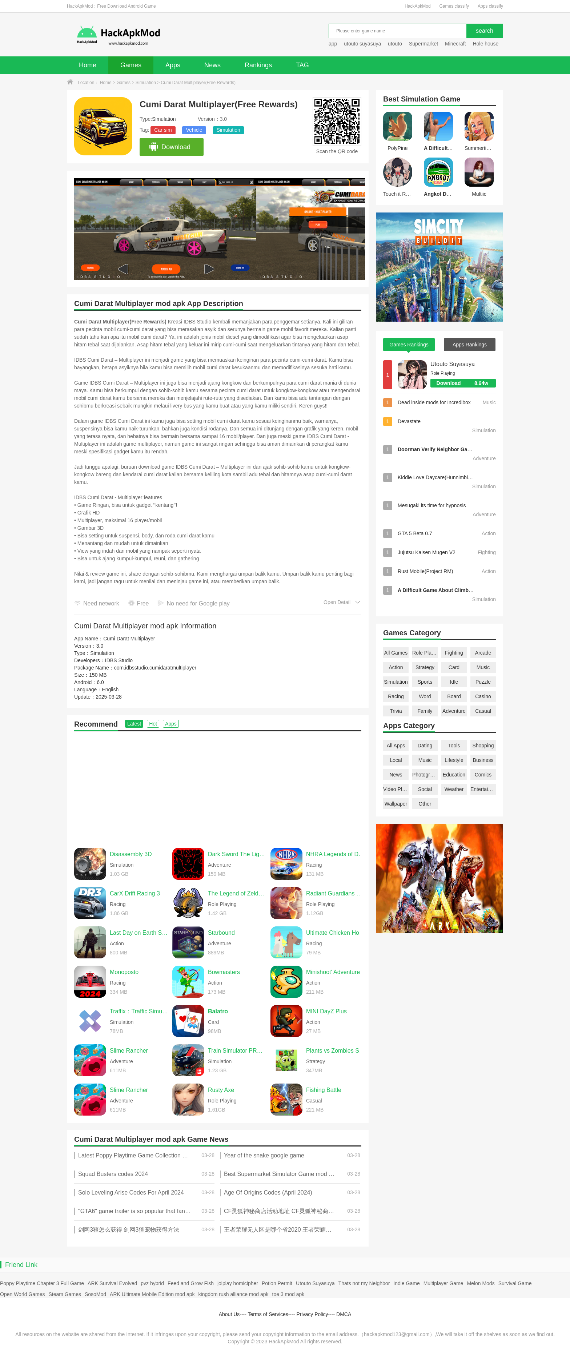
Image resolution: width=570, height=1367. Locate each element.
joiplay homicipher (237, 1283)
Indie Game (406, 1283)
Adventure (454, 711)
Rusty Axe (221, 1090)
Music (483, 667)
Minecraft (455, 44)
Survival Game (515, 1283)
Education (454, 775)
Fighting (454, 653)
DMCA (343, 1314)
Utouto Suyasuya (452, 364)
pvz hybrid (152, 1283)
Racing (396, 696)
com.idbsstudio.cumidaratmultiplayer (155, 668)
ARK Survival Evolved (112, 1283)
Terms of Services (268, 1314)
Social (425, 789)
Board (454, 696)
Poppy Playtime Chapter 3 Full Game (42, 1283)
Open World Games (22, 1294)
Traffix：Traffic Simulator (139, 1011)
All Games (396, 653)
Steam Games (64, 1294)
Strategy (425, 667)
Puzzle (483, 682)
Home (87, 65)
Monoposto (124, 972)
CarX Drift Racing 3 (135, 893)
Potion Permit (277, 1283)
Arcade (483, 653)
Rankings (258, 65)
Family (424, 711)
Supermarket (423, 44)
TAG (302, 65)
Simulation (146, 82)
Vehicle (194, 130)
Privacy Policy (312, 1314)
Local (396, 760)
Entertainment (483, 789)
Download (169, 147)
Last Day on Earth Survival (139, 933)
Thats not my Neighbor (364, 1283)
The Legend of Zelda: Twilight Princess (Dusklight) (237, 893)
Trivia (396, 711)
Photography (425, 775)
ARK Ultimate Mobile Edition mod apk (152, 1294)
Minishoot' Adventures (334, 972)
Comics (483, 775)
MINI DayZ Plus (326, 1011)
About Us (229, 1314)
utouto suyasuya (362, 44)
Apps (172, 65)
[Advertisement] (217, 786)
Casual (483, 711)
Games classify (454, 6)
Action (396, 667)
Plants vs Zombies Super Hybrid (335, 1051)
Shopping (483, 745)
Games (130, 65)
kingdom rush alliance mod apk (233, 1294)
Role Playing (425, 653)
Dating (425, 745)
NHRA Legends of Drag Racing (335, 854)
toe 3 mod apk (288, 1294)
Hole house (486, 44)
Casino (483, 696)
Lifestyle (454, 760)
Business (483, 760)
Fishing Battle (323, 1090)
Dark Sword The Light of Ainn (237, 854)
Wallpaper (396, 804)
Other (424, 804)
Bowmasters (224, 972)
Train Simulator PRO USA (237, 1051)
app (333, 44)
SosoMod (95, 1294)
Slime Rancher (129, 1051)
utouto (395, 44)
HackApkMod (417, 6)
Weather (454, 789)
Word (425, 696)
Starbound (221, 933)
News (212, 65)
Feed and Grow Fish (191, 1283)
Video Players (396, 789)
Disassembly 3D (131, 854)
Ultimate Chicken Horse (335, 933)
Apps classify (490, 6)
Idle (454, 682)
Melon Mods (480, 1283)
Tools (454, 745)
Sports (425, 682)
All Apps (396, 745)
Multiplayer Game (443, 1283)
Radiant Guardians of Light (335, 893)
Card (454, 667)
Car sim (163, 130)
